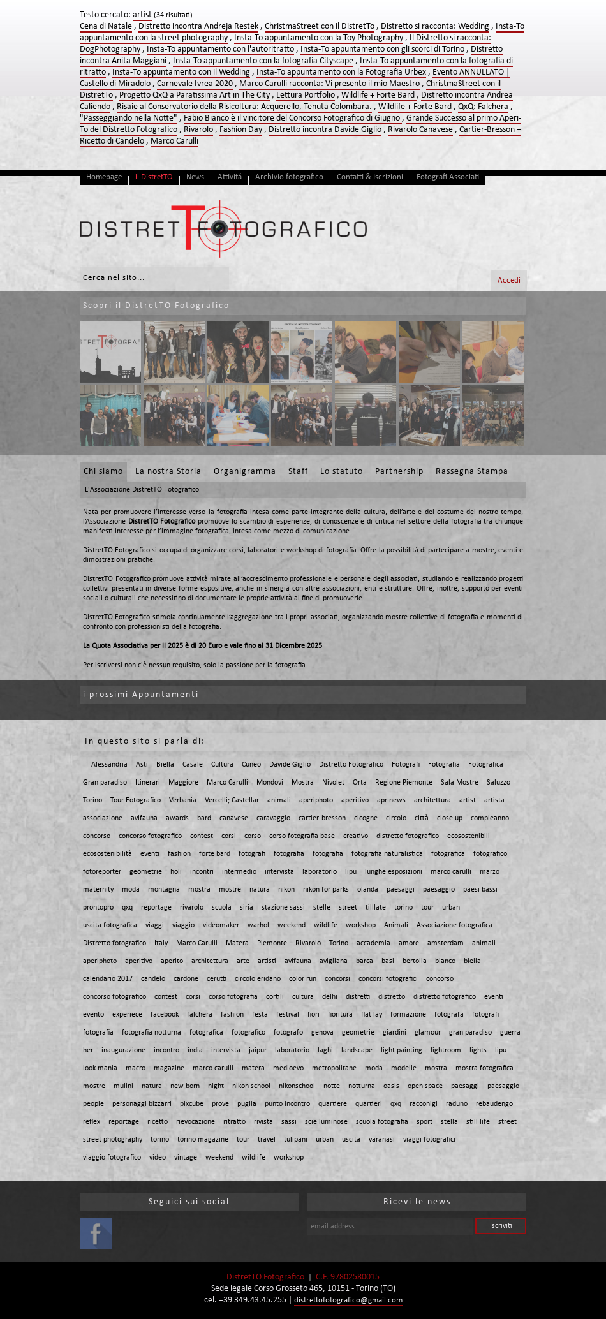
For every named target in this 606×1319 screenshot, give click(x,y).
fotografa (449, 1015)
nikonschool (297, 1086)
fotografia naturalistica (387, 854)
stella (449, 1122)
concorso (96, 836)
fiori (313, 1015)
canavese (233, 818)
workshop (361, 925)
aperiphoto (316, 800)
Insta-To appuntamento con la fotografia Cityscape (263, 61)
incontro (166, 1050)
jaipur (258, 1050)
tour (427, 907)
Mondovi (269, 782)
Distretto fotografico (114, 943)
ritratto (234, 1122)
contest (201, 836)
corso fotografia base (302, 836)
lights (478, 1050)
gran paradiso (470, 1032)
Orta (360, 782)
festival (287, 1015)
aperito (172, 961)
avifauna (144, 818)
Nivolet (333, 782)
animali (279, 800)
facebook (165, 1015)
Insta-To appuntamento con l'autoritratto (220, 49)
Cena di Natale (106, 26)
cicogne (366, 818)
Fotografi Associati (448, 177)
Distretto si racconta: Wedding (435, 26)
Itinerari (147, 782)
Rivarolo (198, 130)
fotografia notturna (151, 1032)
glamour (428, 1032)
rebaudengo (494, 1104)
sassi (289, 1122)
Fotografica (485, 765)
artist (467, 800)
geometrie (145, 872)
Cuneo (251, 765)
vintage (185, 1157)
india (195, 1050)
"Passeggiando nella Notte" (128, 118)
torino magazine (202, 1140)
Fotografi (406, 765)
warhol (258, 925)
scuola (222, 907)
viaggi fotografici (429, 1140)
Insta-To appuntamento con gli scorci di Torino (382, 49)
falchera (199, 1015)
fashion (179, 854)
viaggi (154, 925)
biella (472, 961)
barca (364, 961)
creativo (355, 836)
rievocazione (195, 1122)
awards (177, 818)
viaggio (183, 925)
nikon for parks (326, 890)
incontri (202, 872)
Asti (142, 765)
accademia (373, 943)
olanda (367, 890)
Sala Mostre (459, 782)
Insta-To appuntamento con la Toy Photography (318, 38)
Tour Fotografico (135, 800)
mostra (199, 890)
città (422, 818)
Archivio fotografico (289, 177)
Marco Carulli (174, 141)
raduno (457, 1104)
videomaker (221, 925)
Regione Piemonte (403, 782)
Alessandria (109, 765)
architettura (432, 800)
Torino (92, 800)
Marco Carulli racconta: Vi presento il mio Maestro (329, 84)
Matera (237, 943)
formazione (408, 1015)
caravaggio (273, 818)
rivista (263, 1122)
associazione (102, 818)
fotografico (490, 854)
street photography (112, 1140)
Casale (192, 765)
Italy (161, 943)
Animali (396, 925)
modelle (404, 1068)
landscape (357, 1050)
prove (220, 1104)
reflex (91, 1122)
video (157, 1157)
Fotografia (444, 765)
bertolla (415, 961)
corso (252, 836)
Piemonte (272, 943)
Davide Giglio (290, 765)
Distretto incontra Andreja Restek (198, 26)
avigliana (334, 961)
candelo (153, 979)
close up (449, 818)
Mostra (303, 782)
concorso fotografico (150, 836)
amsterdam (445, 943)
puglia (246, 1104)
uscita (351, 1140)
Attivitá (230, 177)
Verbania (182, 800)
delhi (329, 997)
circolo (396, 818)
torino (403, 907)
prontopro (98, 907)
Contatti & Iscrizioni (370, 177)
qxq (127, 907)
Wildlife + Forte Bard (379, 95)
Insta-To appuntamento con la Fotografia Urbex (341, 72)
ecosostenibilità (107, 854)
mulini (123, 1086)
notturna (361, 1086)
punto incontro (287, 1104)
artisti (267, 961)
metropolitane (334, 1068)
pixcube (191, 1104)
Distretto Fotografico (351, 765)
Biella (165, 765)
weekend (291, 925)
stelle (321, 907)
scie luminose (326, 1122)
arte (243, 961)
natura (259, 890)
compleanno (490, 818)
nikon (286, 890)
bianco (445, 961)
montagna (164, 890)
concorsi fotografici (388, 979)
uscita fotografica (110, 925)
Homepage (104, 177)
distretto (391, 997)
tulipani (295, 1140)
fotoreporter (102, 872)
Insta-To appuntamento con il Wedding (181, 72)
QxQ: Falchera (483, 107)
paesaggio (439, 890)
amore (409, 943)
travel (267, 1140)
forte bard (214, 854)
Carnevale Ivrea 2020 (195, 84)
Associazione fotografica (454, 925)
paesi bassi (480, 890)
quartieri (368, 1104)
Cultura (222, 765)
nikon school (251, 1086)
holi (176, 872)
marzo (489, 872)
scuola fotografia (382, 1122)
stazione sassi (283, 907)
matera (253, 1068)
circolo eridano (258, 979)
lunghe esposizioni (393, 872)
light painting (401, 1050)
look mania (100, 1068)
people (93, 1104)
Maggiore (183, 782)
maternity (98, 890)
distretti (358, 997)
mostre (230, 890)
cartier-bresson (322, 818)
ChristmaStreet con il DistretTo (319, 26)
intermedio (239, 872)
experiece (127, 1015)
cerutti (216, 979)
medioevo (288, 1068)
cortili (275, 997)
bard (204, 818)
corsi (228, 836)
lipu (351, 872)
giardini (394, 1032)
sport (424, 1122)
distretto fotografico (407, 836)
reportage (156, 907)
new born (185, 1086)
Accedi (509, 280)
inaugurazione (123, 1050)
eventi (149, 854)
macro (135, 1068)
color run (302, 979)
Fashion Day (240, 130)
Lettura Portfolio (305, 95)
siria (246, 907)
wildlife (325, 925)
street (348, 907)
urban (451, 907)
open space (425, 1086)
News (195, 177)
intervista (279, 872)
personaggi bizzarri (142, 1104)
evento (93, 1015)
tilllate (376, 907)
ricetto (157, 1122)
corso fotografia (233, 997)
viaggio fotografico (112, 1157)
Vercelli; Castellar (232, 800)
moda (131, 890)
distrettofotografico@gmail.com (348, 1300)
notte (331, 1086)
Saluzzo (498, 782)
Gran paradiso (105, 782)
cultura (303, 997)
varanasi (382, 1140)
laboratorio (319, 872)
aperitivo (355, 800)
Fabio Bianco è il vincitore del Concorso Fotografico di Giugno (293, 118)
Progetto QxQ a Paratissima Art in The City (194, 95)
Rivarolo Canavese (420, 130)
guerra (510, 1032)
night (216, 1086)
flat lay (371, 1015)
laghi (325, 1050)
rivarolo (191, 907)
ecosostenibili (468, 836)
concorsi (337, 979)
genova (322, 1032)
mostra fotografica (484, 1068)
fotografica (448, 854)
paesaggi (401, 890)
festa (260, 1015)
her (88, 1050)
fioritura (340, 1015)
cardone (186, 979)
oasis (391, 1086)
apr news (391, 800)
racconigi (424, 1104)
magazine (169, 1068)
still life (478, 1122)
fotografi (252, 854)
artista (494, 800)
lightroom (446, 1050)
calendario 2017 (108, 979)
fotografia (289, 854)
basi (387, 961)
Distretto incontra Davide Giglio (325, 130)
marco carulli (451, 872)
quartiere (332, 1104)
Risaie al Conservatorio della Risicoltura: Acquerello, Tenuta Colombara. (244, 107)
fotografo (288, 1032)
